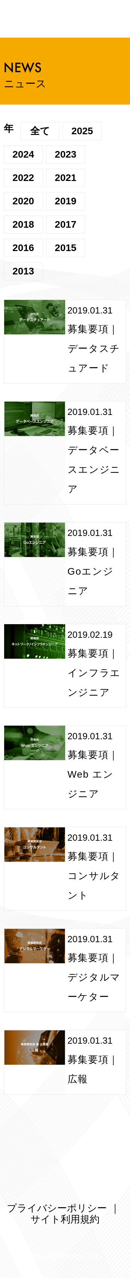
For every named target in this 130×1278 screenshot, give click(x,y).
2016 (23, 247)
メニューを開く (17, 19)
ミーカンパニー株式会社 (105, 19)
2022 (23, 177)
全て (40, 131)
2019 (65, 201)
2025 (82, 131)
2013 (23, 271)
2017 (65, 224)
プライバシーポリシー (57, 1208)
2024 (23, 154)
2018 (23, 224)
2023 (65, 154)
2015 (65, 247)
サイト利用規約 (65, 1219)
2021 (65, 177)
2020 (23, 201)
